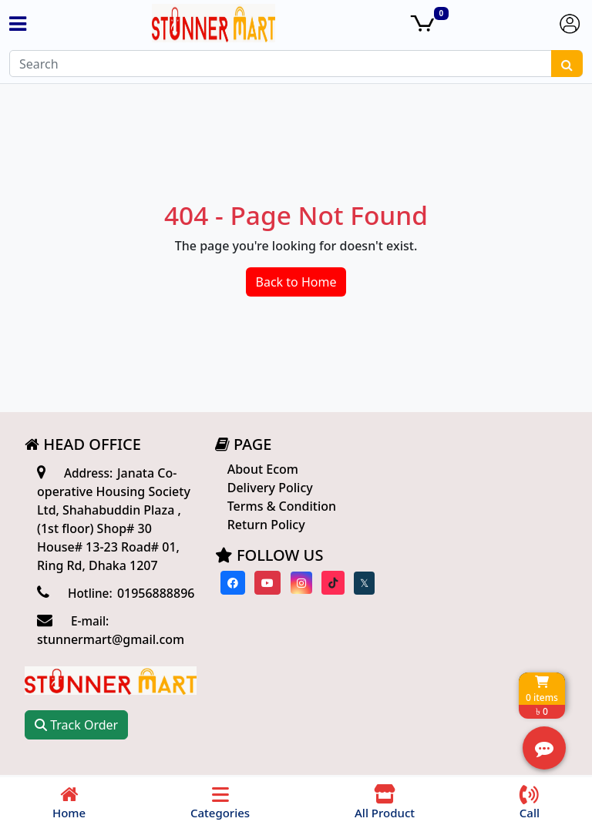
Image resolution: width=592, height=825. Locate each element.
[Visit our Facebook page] (228, 583)
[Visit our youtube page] (263, 583)
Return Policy (263, 524)
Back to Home (296, 281)
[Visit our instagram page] (296, 583)
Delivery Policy (267, 487)
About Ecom (259, 469)
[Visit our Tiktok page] (328, 583)
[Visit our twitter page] (359, 583)
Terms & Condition (278, 506)
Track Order (450, 493)
